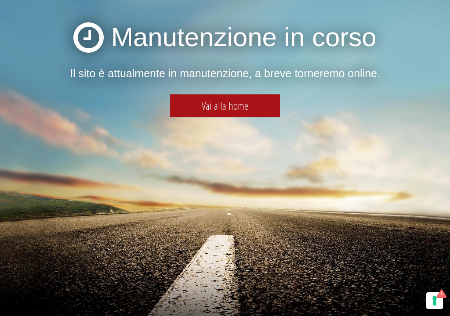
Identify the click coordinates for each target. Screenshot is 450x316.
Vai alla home (225, 105)
